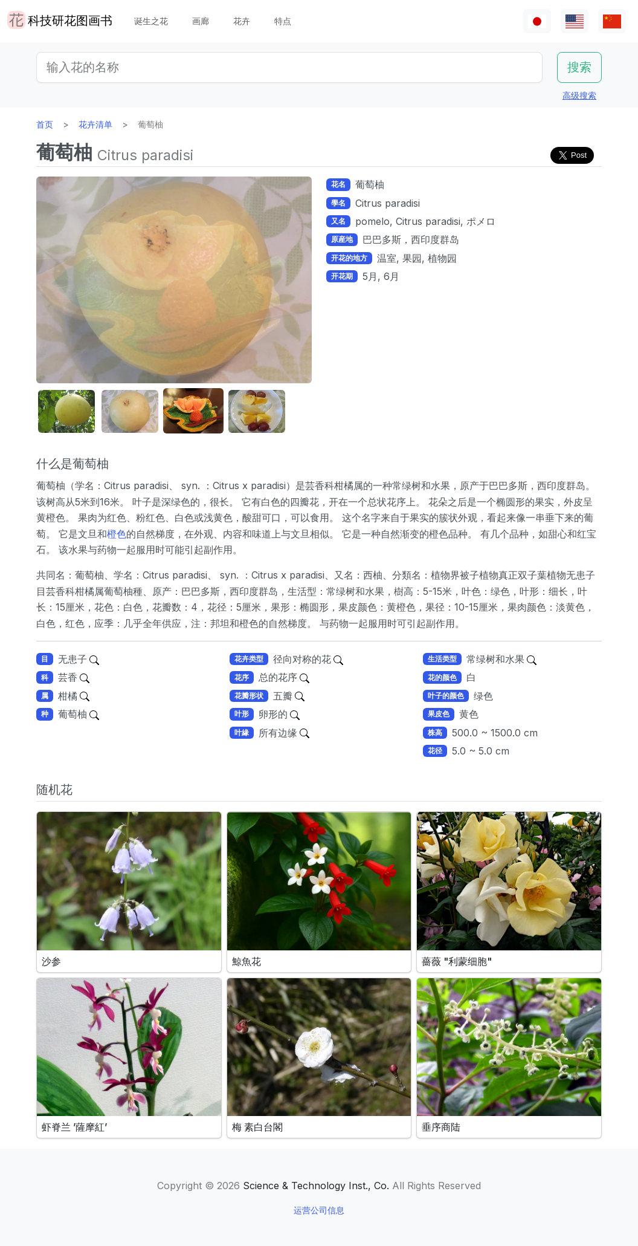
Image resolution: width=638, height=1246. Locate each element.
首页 (44, 124)
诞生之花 (151, 21)
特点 (282, 21)
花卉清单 (95, 124)
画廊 (200, 21)
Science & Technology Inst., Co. (316, 1185)
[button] (66, 411)
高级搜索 (579, 95)
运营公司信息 (319, 1210)
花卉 (241, 21)
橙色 (116, 534)
